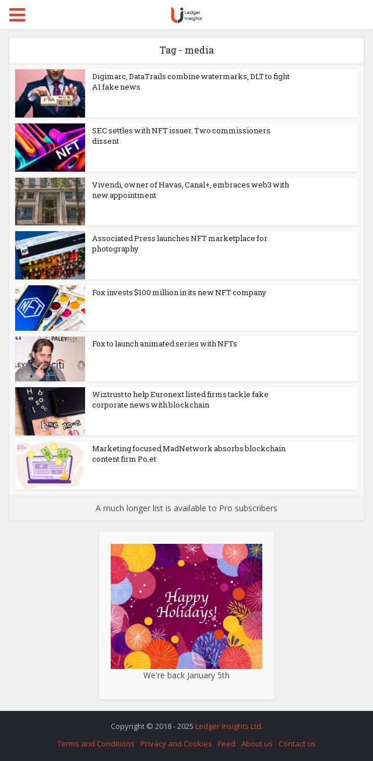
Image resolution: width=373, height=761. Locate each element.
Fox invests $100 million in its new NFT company (179, 292)
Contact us (297, 743)
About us (257, 743)
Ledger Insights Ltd (228, 726)
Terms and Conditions (96, 743)
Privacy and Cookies (176, 743)
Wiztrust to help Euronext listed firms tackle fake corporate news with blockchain (180, 399)
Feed (226, 743)
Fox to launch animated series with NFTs (164, 343)
